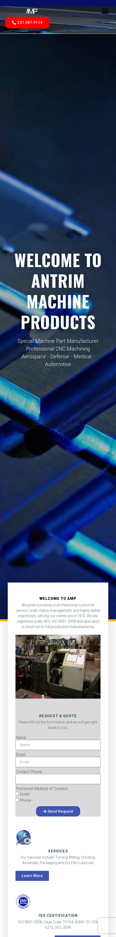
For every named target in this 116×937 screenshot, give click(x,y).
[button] (105, 11)
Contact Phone (28, 772)
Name (20, 738)
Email (20, 755)
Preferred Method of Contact (41, 789)
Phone (25, 800)
